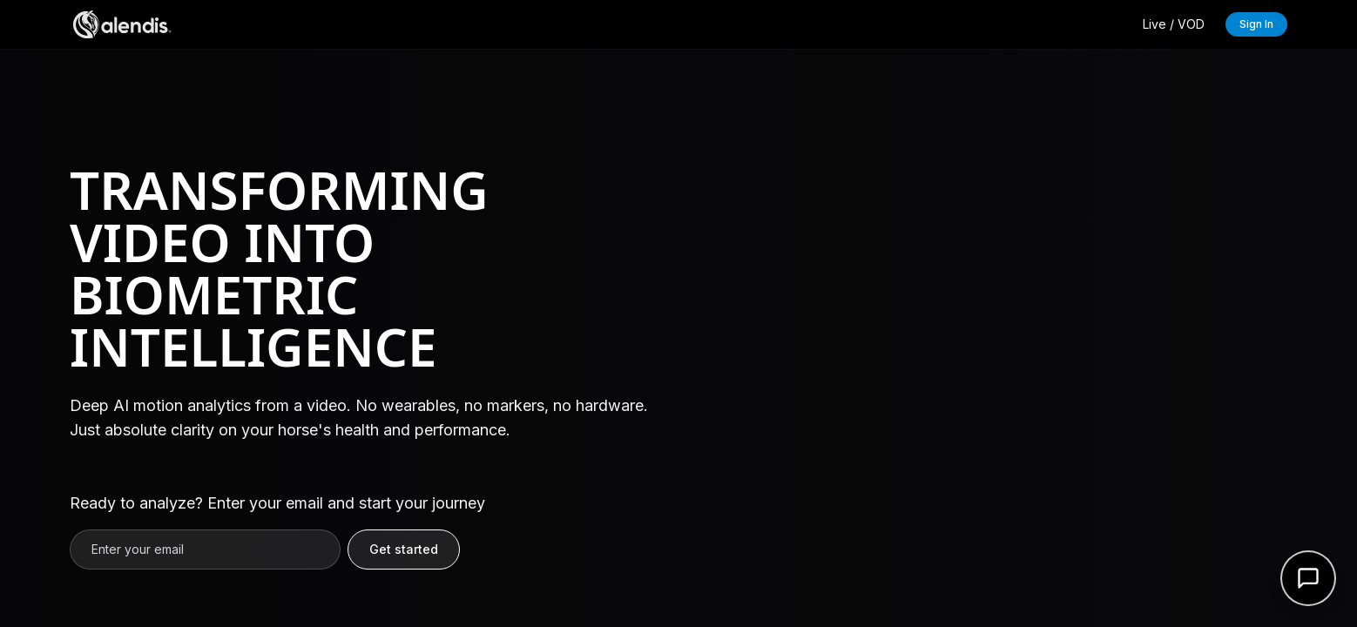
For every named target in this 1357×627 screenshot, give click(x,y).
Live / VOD (1174, 24)
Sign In (1256, 23)
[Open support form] (1308, 578)
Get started (403, 549)
